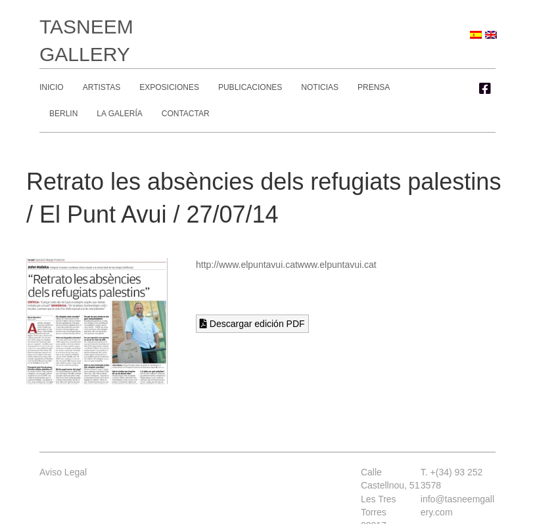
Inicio (51, 87)
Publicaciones (250, 87)
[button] (485, 88)
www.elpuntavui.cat (337, 264)
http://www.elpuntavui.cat (247, 264)
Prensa (374, 87)
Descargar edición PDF (252, 323)
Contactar (186, 113)
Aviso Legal (63, 472)
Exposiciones (169, 87)
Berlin (63, 113)
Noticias (319, 87)
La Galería (119, 113)
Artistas (102, 87)
